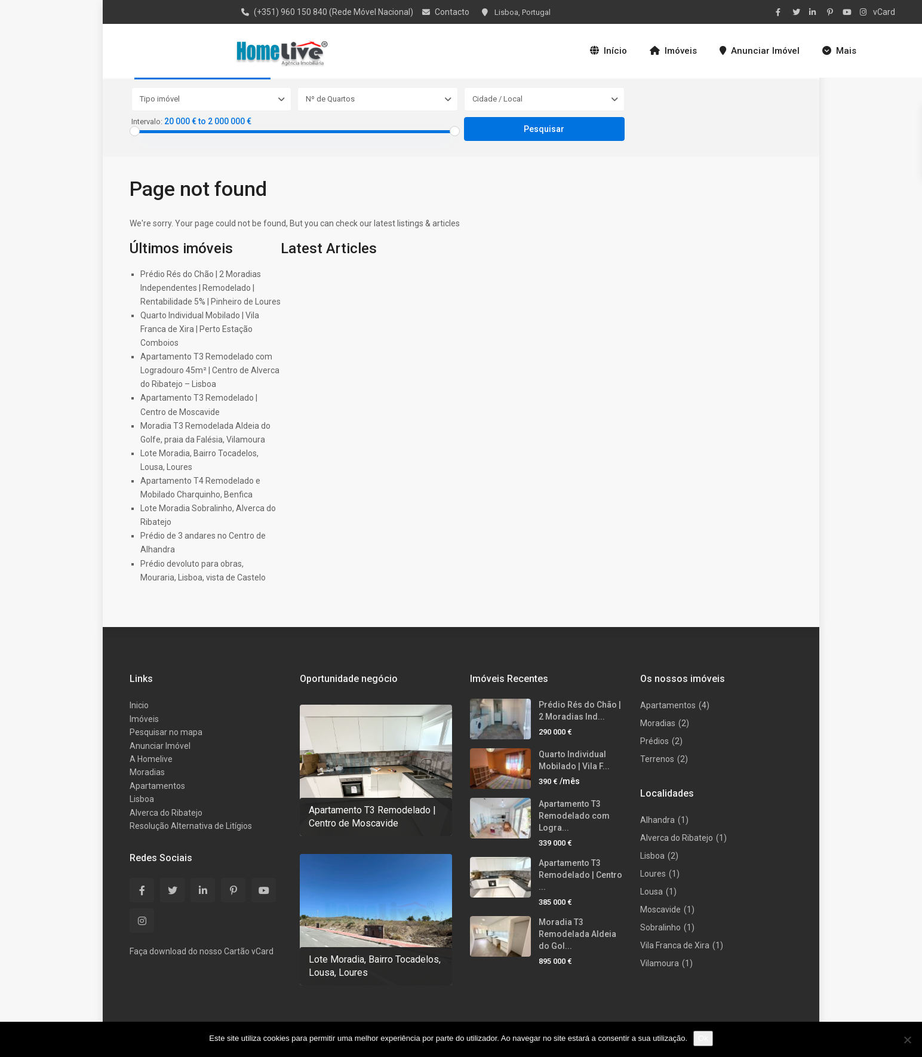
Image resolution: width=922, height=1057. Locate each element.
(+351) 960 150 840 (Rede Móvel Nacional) (333, 12)
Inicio (139, 705)
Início (608, 51)
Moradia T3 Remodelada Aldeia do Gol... (577, 934)
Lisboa (142, 799)
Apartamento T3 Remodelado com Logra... (574, 815)
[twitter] (797, 12)
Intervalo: (146, 122)
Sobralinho (660, 927)
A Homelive (151, 759)
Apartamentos (157, 786)
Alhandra (657, 820)
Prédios (654, 741)
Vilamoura (659, 963)
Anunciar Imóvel (760, 51)
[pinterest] (831, 12)
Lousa (651, 891)
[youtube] (848, 12)
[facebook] (781, 12)
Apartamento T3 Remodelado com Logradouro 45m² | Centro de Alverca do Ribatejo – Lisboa (209, 370)
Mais (839, 51)
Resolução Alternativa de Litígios (191, 826)
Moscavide (660, 909)
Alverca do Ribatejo (166, 813)
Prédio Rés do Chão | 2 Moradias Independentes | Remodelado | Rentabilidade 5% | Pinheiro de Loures (210, 287)
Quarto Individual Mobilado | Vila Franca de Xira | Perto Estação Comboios (199, 329)
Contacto (452, 12)
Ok (703, 1038)
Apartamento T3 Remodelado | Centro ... (580, 875)
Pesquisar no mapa (166, 732)
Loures (653, 873)
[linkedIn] (814, 12)
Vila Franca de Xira (674, 945)
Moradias (147, 772)
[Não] (907, 1040)
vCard (884, 12)
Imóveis (673, 51)
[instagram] (864, 12)
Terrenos (657, 759)
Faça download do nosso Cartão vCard (201, 951)
